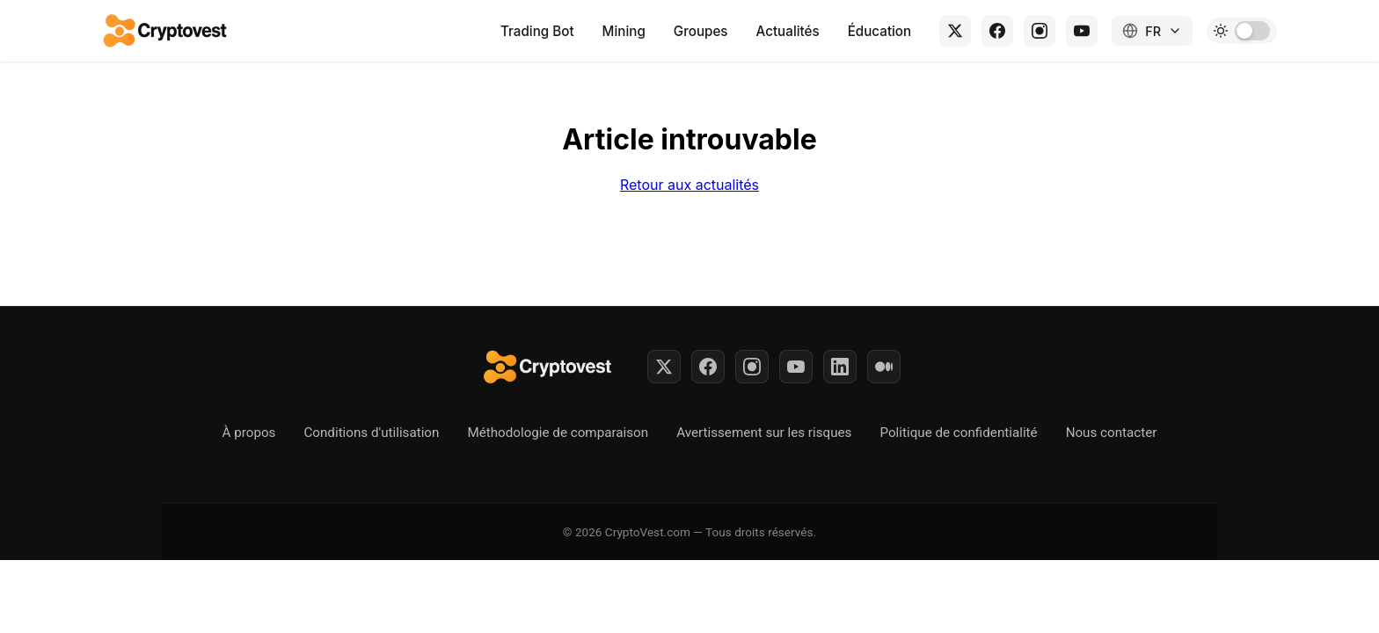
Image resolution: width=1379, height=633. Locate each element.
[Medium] (884, 366)
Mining (624, 31)
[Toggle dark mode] (1242, 31)
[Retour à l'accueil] (166, 30)
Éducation (880, 31)
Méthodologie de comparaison (557, 432)
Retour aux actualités (689, 184)
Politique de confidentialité (958, 432)
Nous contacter (1111, 432)
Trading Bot (537, 31)
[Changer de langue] (1152, 31)
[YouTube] (1082, 31)
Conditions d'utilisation (371, 432)
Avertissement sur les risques (763, 432)
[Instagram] (1039, 31)
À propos (249, 432)
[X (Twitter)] (955, 31)
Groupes (701, 31)
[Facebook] (997, 31)
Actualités (788, 31)
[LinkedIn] (840, 366)
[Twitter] (664, 366)
